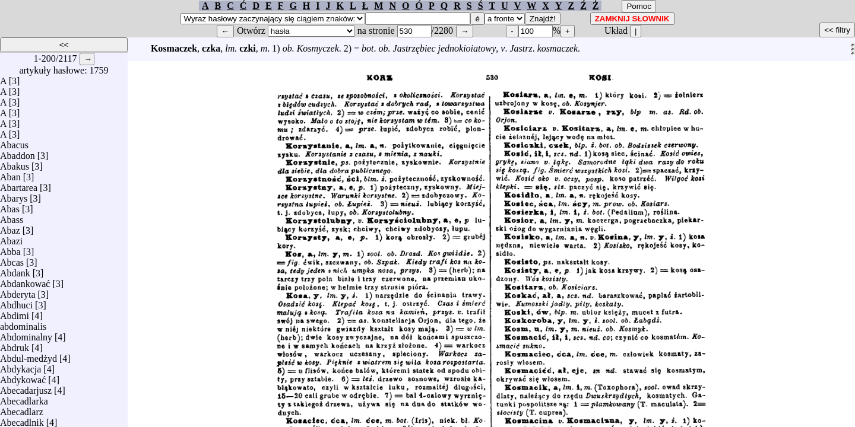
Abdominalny (26, 334)
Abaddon (17, 153)
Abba (10, 249)
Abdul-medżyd (28, 355)
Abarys (13, 195)
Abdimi (14, 313)
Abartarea (18, 185)
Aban (10, 174)
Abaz (10, 227)
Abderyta (18, 291)
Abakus (14, 163)
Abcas (12, 259)
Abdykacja (20, 366)
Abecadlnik (22, 420)
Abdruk (14, 345)
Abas (10, 206)
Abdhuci (16, 302)
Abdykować (23, 377)
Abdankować (25, 281)
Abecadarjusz (26, 388)
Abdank (15, 270)
